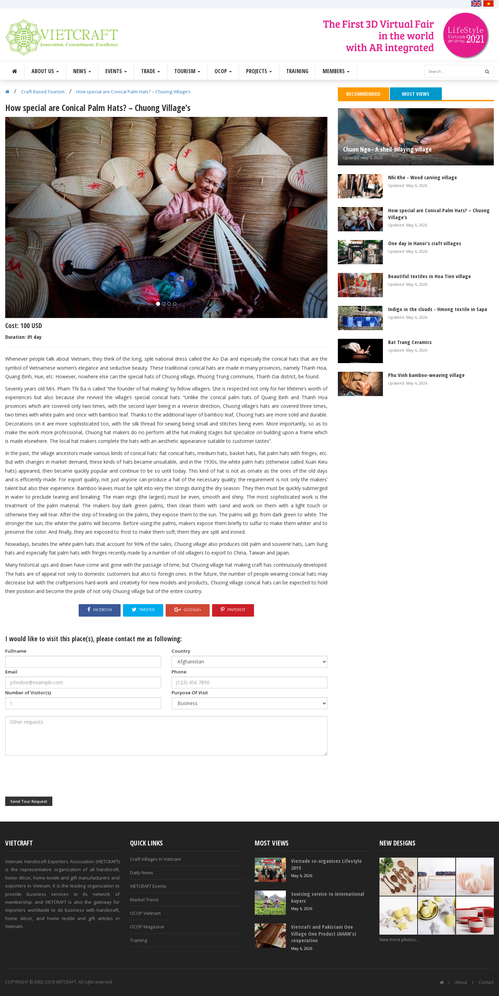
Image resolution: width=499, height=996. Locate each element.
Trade (150, 71)
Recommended (363, 93)
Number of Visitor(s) (28, 692)
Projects (259, 71)
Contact (486, 982)
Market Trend (144, 899)
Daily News (141, 872)
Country (181, 651)
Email (11, 672)
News (82, 71)
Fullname (15, 651)
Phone (179, 672)
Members (336, 71)
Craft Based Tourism (42, 91)
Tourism (187, 71)
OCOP (223, 71)
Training (297, 71)
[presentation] (58, 776)
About (461, 982)
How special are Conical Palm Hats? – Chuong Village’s (133, 91)
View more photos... (399, 940)
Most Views (415, 93)
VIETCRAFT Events (148, 886)
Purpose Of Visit (190, 692)
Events (116, 71)
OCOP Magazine (147, 927)
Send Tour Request (28, 801)
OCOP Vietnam (145, 913)
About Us (45, 71)
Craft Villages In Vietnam (155, 859)
